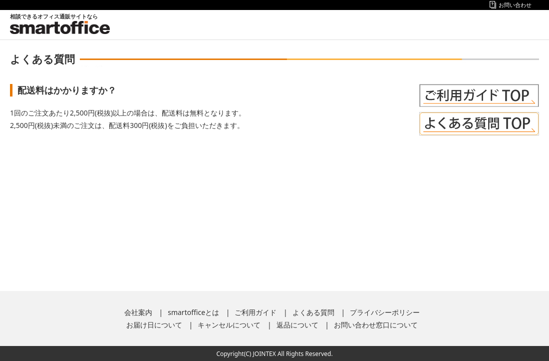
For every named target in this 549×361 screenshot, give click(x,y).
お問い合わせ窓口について (376, 325)
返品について (297, 325)
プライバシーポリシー (385, 312)
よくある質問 (313, 312)
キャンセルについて (229, 325)
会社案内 (138, 312)
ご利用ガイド (255, 312)
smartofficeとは (193, 312)
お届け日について (154, 325)
